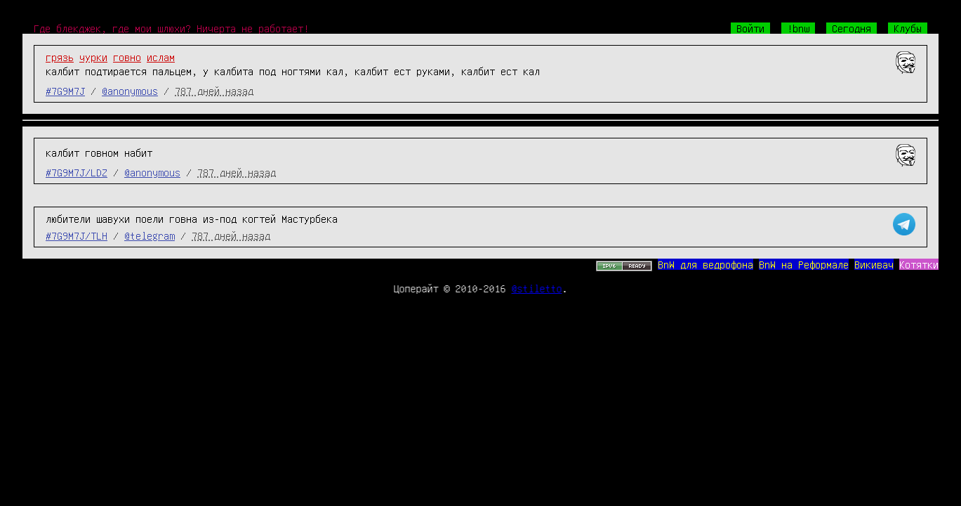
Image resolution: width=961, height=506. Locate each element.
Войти (750, 28)
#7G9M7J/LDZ (76, 172)
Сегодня (851, 28)
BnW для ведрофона (705, 264)
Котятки (919, 264)
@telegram (149, 235)
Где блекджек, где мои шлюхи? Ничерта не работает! (171, 28)
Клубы (908, 28)
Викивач (874, 264)
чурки (93, 57)
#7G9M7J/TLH (76, 235)
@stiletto (537, 288)
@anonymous (130, 90)
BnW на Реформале (804, 264)
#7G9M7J (65, 90)
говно (127, 57)
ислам (161, 57)
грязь (60, 57)
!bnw (798, 28)
